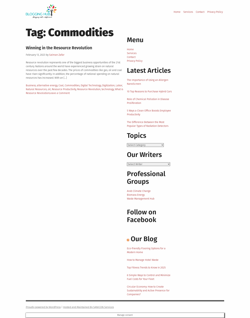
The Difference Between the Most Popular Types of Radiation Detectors (147, 124)
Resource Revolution (88, 89)
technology (108, 89)
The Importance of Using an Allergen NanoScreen (147, 81)
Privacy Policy (215, 11)
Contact (200, 11)
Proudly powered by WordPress (43, 307)
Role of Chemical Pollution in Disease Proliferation (148, 101)
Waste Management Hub (140, 198)
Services (188, 11)
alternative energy (47, 85)
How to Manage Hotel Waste (142, 260)
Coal (61, 85)
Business (31, 85)
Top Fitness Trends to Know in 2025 (146, 267)
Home (177, 11)
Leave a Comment (59, 93)
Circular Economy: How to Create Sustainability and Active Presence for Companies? (148, 290)
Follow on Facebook (141, 216)
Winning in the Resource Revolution (59, 47)
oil (49, 89)
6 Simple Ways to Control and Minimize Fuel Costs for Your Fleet (148, 277)
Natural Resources (36, 89)
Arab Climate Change (139, 191)
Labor (119, 85)
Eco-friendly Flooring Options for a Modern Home (146, 250)
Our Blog (144, 239)
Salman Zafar (56, 54)
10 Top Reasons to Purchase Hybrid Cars (149, 91)
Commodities (72, 85)
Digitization (108, 85)
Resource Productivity (64, 89)
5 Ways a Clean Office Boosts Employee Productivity (149, 112)
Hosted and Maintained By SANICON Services (88, 307)
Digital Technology (91, 85)
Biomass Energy (136, 195)
